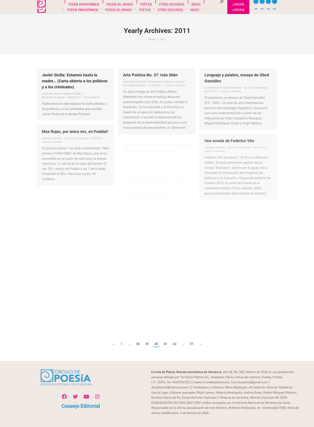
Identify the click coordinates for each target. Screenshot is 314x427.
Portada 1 (76, 93)
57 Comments (92, 97)
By (53, 97)
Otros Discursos (51, 93)
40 (156, 344)
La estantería (211, 87)
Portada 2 (178, 81)
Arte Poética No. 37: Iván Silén (150, 75)
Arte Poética (130, 81)
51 (191, 344)
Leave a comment (175, 85)
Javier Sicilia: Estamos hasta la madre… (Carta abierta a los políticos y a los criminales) (75, 81)
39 (147, 344)
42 (174, 344)
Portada (65, 93)
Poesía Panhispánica (150, 81)
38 (138, 344)
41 (165, 344)
